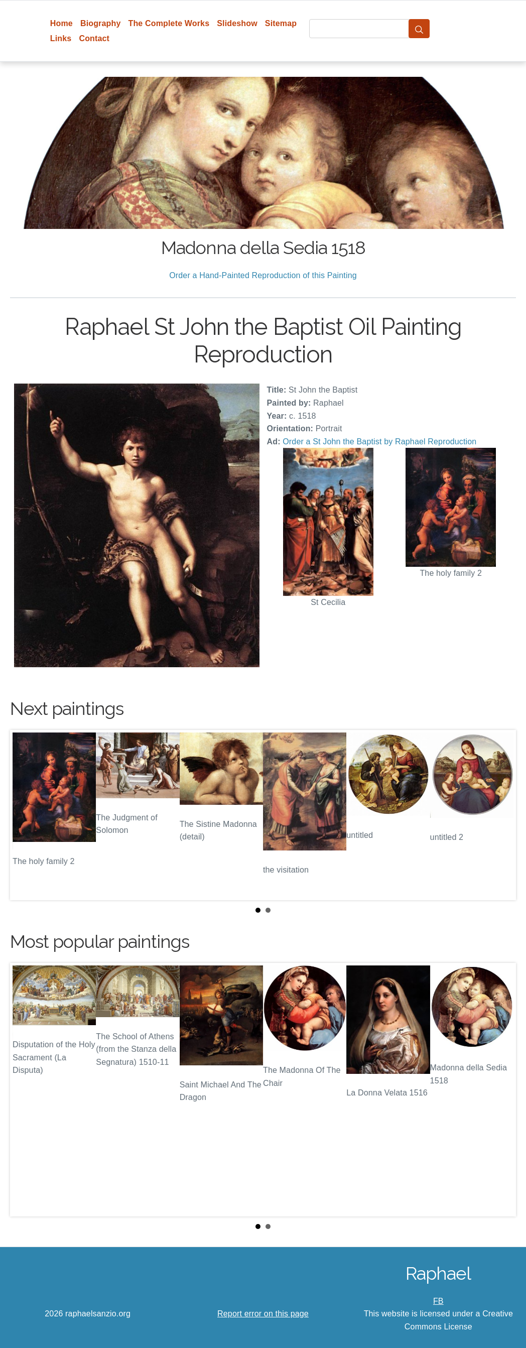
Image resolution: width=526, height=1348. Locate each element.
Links (61, 38)
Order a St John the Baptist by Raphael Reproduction (379, 441)
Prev (26, 815)
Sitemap (281, 23)
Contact (94, 38)
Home (61, 23)
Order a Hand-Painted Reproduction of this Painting (263, 275)
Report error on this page (263, 1313)
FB (438, 1301)
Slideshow (237, 23)
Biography (100, 23)
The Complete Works (168, 23)
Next (500, 815)
